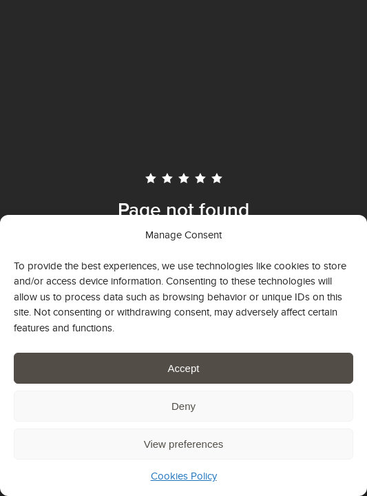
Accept (184, 368)
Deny (183, 406)
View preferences (184, 444)
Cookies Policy (184, 475)
